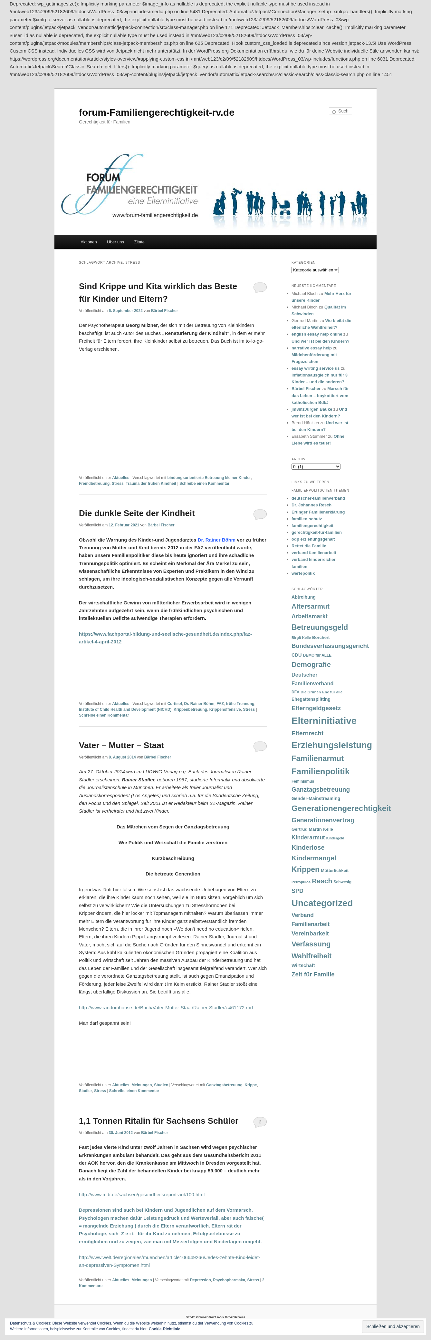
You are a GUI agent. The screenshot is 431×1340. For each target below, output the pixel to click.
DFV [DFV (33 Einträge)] (295, 692)
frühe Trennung (240, 703)
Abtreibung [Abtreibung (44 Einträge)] (304, 597)
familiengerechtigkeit (312, 525)
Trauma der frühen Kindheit (151, 483)
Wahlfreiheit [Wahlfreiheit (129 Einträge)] (311, 956)
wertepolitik (303, 573)
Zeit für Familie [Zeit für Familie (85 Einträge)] (313, 974)
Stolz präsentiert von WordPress (215, 1317)
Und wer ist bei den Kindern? (321, 341)
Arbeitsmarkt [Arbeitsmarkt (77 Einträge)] (310, 616)
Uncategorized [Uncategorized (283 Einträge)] (322, 903)
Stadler (85, 1091)
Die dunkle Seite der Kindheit (137, 513)
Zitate (139, 242)
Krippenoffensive (225, 709)
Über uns (115, 242)
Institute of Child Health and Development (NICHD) (125, 709)
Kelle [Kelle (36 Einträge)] (328, 829)
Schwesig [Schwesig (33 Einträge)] (342, 882)
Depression (200, 1280)
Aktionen (89, 242)
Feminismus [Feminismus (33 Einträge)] (303, 781)
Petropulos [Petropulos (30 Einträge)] (301, 882)
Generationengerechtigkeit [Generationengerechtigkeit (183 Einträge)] (341, 808)
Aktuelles (120, 477)
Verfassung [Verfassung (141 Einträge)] (311, 944)
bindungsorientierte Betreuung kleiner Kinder (209, 477)
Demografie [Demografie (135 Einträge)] (311, 664)
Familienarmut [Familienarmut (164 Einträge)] (318, 758)
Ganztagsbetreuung (224, 1085)
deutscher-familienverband (318, 498)
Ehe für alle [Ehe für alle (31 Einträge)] (332, 692)
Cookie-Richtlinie (164, 1329)
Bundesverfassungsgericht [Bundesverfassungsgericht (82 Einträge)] (330, 645)
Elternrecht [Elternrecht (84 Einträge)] (307, 733)
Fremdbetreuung (94, 483)
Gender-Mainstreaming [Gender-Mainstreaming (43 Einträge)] (316, 798)
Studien (161, 1085)
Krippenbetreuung (190, 709)
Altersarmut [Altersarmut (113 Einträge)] (311, 606)
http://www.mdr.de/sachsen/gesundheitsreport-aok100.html (142, 1194)
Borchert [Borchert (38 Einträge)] (321, 637)
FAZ (220, 703)
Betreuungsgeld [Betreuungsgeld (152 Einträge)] (320, 627)
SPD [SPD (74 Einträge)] (297, 891)
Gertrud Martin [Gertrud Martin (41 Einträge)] (307, 829)
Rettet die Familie (309, 545)
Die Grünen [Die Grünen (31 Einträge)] (311, 692)
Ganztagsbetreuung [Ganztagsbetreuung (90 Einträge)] (321, 789)
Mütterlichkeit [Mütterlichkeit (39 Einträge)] (335, 870)
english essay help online (317, 334)
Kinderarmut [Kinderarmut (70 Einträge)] (308, 837)
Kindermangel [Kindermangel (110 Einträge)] (314, 858)
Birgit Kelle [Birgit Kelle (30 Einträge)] (301, 638)
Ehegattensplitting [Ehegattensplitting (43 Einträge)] (311, 699)
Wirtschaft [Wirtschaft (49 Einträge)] (303, 965)
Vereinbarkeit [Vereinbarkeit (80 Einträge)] (310, 933)
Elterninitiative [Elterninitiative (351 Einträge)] (324, 720)
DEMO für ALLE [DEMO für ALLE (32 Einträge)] (317, 655)
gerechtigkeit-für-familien (317, 532)
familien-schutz (307, 518)
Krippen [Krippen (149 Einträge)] (306, 869)
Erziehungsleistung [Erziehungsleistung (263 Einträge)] (332, 745)
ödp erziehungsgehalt (313, 539)
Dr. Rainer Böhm (199, 703)
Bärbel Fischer (164, 310)
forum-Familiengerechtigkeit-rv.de (157, 112)
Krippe (250, 1085)
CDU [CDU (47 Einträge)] (297, 655)
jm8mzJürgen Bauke (312, 409)
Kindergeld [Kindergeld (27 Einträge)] (335, 838)
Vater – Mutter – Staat (121, 745)
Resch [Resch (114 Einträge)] (322, 881)
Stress (118, 483)
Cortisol (174, 703)
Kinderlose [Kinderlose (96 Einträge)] (308, 847)
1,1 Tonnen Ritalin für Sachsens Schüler (158, 1121)
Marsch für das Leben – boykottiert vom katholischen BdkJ (320, 395)
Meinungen (141, 1085)
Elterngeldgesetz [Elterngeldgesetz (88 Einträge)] (316, 708)
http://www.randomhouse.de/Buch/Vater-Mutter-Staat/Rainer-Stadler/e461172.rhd (166, 1007)
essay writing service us (316, 368)
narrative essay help (312, 348)
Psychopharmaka (229, 1280)
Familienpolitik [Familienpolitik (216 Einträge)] (321, 771)
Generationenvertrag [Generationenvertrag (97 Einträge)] (323, 820)
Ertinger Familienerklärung (318, 512)
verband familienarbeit (314, 552)
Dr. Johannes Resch (311, 505)
